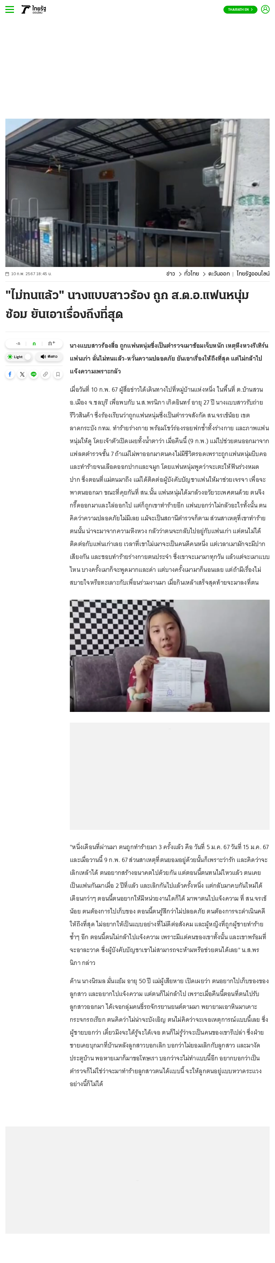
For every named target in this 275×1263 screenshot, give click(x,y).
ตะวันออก (219, 274)
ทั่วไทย (191, 274)
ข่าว (171, 274)
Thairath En (240, 10)
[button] (10, 374)
